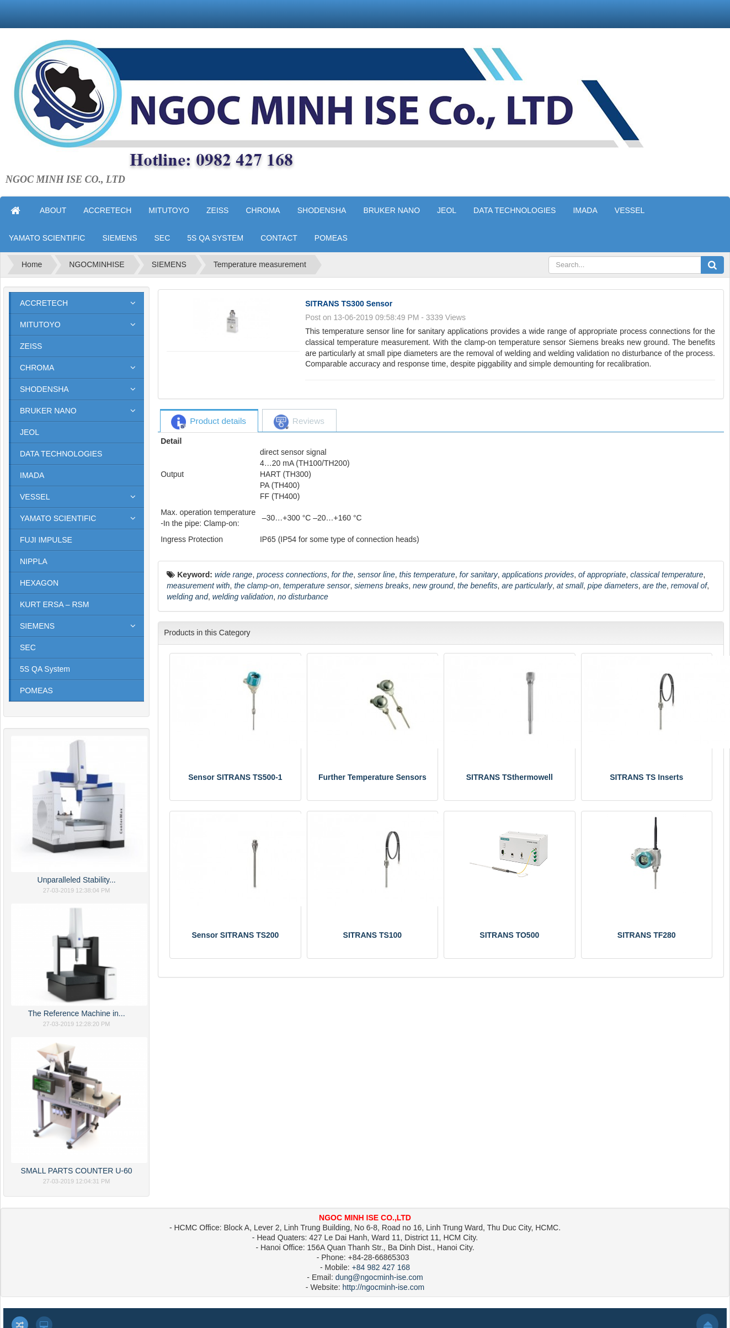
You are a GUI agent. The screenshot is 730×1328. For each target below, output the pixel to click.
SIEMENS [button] (119, 237)
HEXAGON (39, 582)
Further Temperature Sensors (372, 777)
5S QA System (45, 669)
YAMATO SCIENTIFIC (58, 518)
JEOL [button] (446, 210)
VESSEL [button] (629, 210)
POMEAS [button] (331, 237)
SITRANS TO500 (509, 935)
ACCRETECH (44, 303)
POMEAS (36, 690)
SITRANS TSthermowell (509, 777)
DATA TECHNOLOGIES (61, 453)
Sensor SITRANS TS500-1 (235, 777)
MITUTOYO (40, 324)
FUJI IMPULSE (46, 539)
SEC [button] (162, 237)
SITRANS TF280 (646, 935)
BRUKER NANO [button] (391, 210)
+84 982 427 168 (381, 1267)
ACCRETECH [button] (107, 210)
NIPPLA (33, 561)
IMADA (32, 475)
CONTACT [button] (278, 237)
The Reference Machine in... (76, 1013)
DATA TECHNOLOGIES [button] (514, 210)
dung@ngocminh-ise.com (379, 1277)
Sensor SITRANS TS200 (235, 935)
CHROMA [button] (263, 210)
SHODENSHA (44, 389)
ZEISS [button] (217, 210)
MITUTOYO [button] (168, 210)
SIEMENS (37, 625)
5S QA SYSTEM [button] (215, 237)
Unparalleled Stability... (77, 879)
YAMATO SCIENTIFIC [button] (47, 237)
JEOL (29, 432)
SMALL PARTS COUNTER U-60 (76, 1170)
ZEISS (31, 346)
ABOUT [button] (53, 210)
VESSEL (35, 496)
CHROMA (37, 367)
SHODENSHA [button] (322, 210)
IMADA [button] (585, 210)
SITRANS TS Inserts (646, 777)
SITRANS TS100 (372, 935)
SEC (28, 647)
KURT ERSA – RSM (54, 604)
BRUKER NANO (48, 410)
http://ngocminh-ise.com (384, 1287)
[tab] (209, 421)
